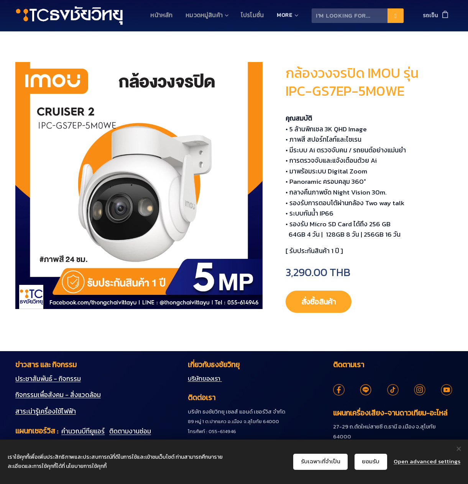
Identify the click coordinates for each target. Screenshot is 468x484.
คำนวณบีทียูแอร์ (83, 431)
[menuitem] (167, 15)
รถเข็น (430, 15)
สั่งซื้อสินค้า (322, 301)
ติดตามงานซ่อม (130, 431)
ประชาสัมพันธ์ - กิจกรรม (48, 378)
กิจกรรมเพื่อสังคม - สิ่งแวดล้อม (58, 395)
